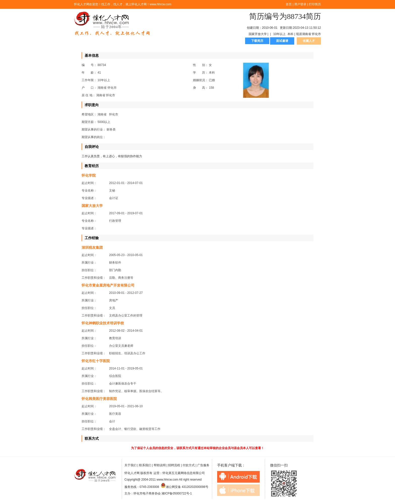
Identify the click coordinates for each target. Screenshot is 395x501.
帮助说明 (160, 465)
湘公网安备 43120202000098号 (184, 487)
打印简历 (315, 4)
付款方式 (189, 465)
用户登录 (300, 4)
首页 (289, 4)
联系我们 (145, 465)
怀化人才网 (112, 24)
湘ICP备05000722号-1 (176, 493)
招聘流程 (174, 465)
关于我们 (130, 465)
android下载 (238, 477)
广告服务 (203, 465)
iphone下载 (238, 490)
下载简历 (257, 41)
